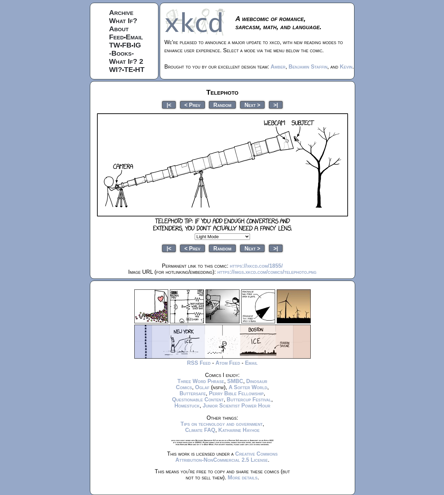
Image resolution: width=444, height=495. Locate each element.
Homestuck (187, 405)
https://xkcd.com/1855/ (256, 266)
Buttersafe (192, 393)
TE (128, 69)
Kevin (346, 67)
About (119, 29)
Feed (116, 37)
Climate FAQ (200, 430)
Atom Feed (227, 363)
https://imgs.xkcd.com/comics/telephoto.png (266, 272)
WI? (115, 69)
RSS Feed (199, 363)
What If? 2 (126, 61)
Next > (252, 105)
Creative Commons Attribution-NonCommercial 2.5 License (226, 457)
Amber (278, 67)
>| (275, 105)
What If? (123, 20)
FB (127, 45)
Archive (121, 12)
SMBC (235, 381)
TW (114, 45)
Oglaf (202, 387)
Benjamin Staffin (308, 67)
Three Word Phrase (200, 381)
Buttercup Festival (249, 399)
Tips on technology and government (221, 424)
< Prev (192, 105)
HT (139, 69)
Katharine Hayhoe (239, 430)
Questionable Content (198, 399)
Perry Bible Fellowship (236, 393)
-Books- (121, 53)
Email (134, 37)
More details (242, 477)
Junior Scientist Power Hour (236, 405)
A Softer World (248, 387)
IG (137, 45)
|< (169, 105)
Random (222, 105)
